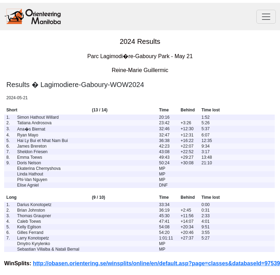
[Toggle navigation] (266, 17)
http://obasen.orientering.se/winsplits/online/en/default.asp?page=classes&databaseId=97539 (156, 263)
